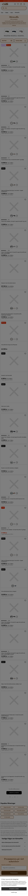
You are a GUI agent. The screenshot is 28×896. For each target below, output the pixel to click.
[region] (14, 886)
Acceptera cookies (14, 888)
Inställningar (14, 892)
